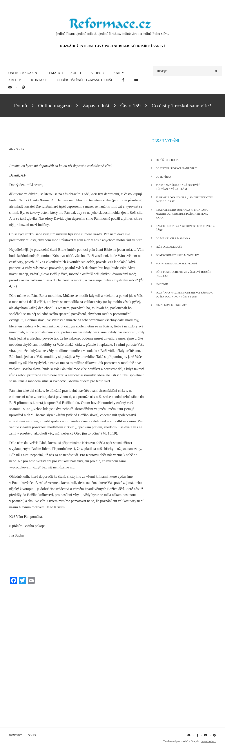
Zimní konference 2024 (171, 304)
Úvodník (162, 284)
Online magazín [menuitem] (22, 73)
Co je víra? (163, 176)
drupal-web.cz (208, 741)
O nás (32, 735)
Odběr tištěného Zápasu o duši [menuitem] (84, 80)
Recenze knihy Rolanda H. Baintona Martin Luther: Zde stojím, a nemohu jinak (182, 213)
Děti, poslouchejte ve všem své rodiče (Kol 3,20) (183, 273)
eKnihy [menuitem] (117, 73)
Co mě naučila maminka (173, 238)
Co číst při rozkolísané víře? (177, 168)
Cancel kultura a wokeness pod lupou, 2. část (185, 228)
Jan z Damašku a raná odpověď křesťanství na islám (178, 187)
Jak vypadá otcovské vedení (176, 263)
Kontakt (15, 735)
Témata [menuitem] (53, 73)
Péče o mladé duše (169, 246)
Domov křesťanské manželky (177, 255)
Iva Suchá (17, 149)
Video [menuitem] (96, 73)
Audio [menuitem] (75, 73)
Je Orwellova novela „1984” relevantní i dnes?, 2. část (184, 199)
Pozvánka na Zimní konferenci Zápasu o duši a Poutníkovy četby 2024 (184, 294)
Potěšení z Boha (167, 160)
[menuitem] (123, 80)
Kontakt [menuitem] (39, 80)
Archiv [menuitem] (14, 80)
